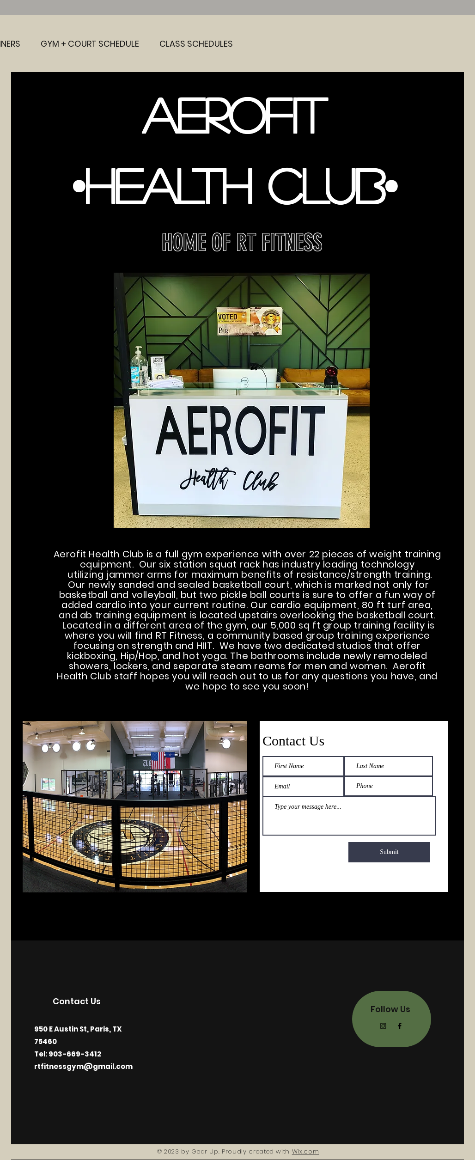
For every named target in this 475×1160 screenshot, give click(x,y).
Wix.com (305, 1151)
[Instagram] (383, 1026)
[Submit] (389, 852)
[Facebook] (400, 1026)
